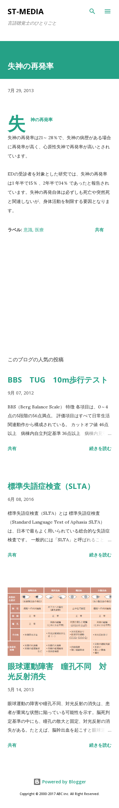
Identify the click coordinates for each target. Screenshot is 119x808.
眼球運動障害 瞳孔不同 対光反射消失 (57, 671)
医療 (39, 230)
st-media (26, 11)
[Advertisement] (59, 296)
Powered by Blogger (59, 782)
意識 (27, 230)
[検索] (92, 11)
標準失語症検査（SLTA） (51, 486)
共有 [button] (99, 230)
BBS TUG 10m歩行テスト (58, 379)
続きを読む (100, 448)
